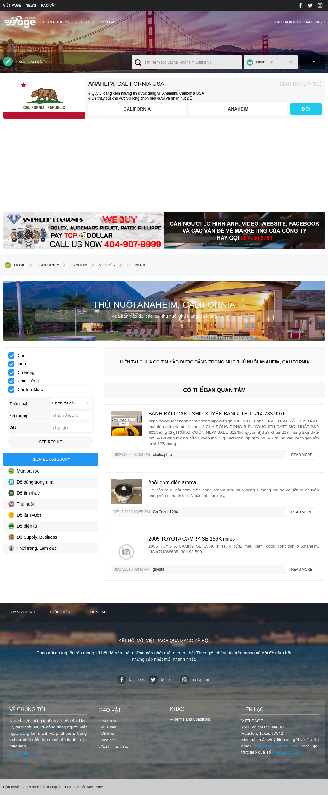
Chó (18, 355)
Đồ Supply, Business (32, 537)
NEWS (31, 5)
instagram (194, 679)
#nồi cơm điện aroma (172, 482)
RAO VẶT (48, 5)
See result (50, 442)
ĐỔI (306, 109)
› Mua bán (107, 727)
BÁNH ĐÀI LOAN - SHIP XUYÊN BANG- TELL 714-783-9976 (216, 413)
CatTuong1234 (165, 512)
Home (15, 265)
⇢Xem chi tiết (22, 753)
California (137, 109)
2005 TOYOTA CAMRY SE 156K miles (191, 539)
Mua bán (102, 265)
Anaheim (238, 109)
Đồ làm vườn (25, 515)
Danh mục (264, 62)
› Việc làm (107, 721)
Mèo (19, 364)
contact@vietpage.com (276, 746)
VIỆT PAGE (12, 5)
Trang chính (22, 612)
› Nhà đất (107, 740)
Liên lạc (108, 22)
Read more (301, 454)
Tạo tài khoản (288, 22)
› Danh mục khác (113, 747)
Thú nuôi (131, 265)
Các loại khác (27, 389)
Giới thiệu (85, 22)
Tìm (312, 62)
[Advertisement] (164, 167)
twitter (159, 679)
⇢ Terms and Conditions (190, 719)
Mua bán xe (24, 471)
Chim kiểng (25, 381)
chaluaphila (162, 454)
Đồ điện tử (22, 526)
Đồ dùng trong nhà (30, 482)
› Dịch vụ (106, 733)
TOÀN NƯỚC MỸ (56, 22)
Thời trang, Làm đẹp (32, 548)
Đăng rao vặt (23, 61)
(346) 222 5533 (286, 752)
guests (158, 569)
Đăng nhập (314, 22)
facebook (131, 679)
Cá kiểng (23, 372)
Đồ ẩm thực (24, 493)
